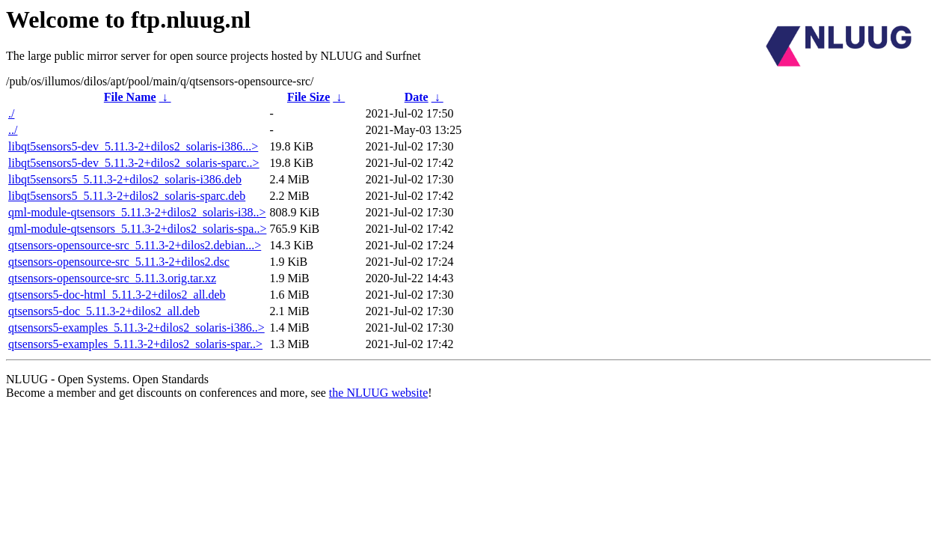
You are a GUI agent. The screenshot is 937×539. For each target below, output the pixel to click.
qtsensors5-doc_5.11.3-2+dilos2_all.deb (104, 311)
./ (11, 113)
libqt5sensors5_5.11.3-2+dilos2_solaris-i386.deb (125, 179)
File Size (308, 97)
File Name (130, 97)
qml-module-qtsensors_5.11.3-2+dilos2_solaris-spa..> (137, 228)
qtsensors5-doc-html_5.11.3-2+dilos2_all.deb (117, 294)
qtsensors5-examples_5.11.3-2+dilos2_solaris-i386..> (136, 327)
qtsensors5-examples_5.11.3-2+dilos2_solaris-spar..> (135, 344)
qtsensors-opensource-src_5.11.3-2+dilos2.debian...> (134, 245)
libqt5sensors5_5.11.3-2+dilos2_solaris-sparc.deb (126, 195)
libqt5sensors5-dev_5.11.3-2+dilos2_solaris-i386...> (133, 146)
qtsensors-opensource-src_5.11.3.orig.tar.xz (112, 278)
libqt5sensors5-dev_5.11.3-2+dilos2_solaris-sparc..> (133, 162)
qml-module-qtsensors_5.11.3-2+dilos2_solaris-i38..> (137, 212)
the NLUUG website (378, 392)
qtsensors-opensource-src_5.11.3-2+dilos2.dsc (119, 261)
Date (416, 97)
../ (12, 130)
